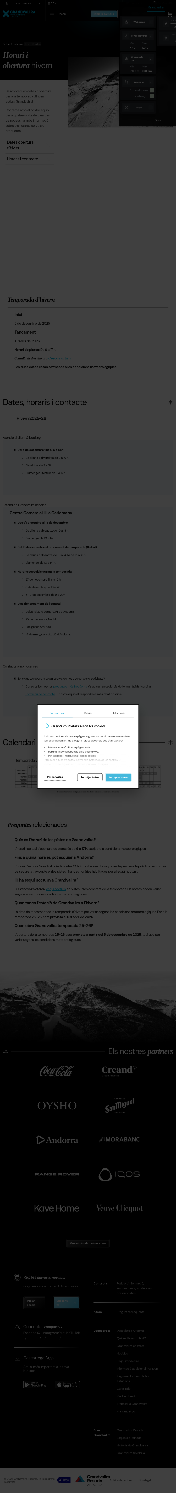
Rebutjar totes (89, 777)
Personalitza (55, 777)
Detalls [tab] (87, 713)
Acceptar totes (118, 777)
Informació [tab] (118, 713)
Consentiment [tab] (57, 713)
